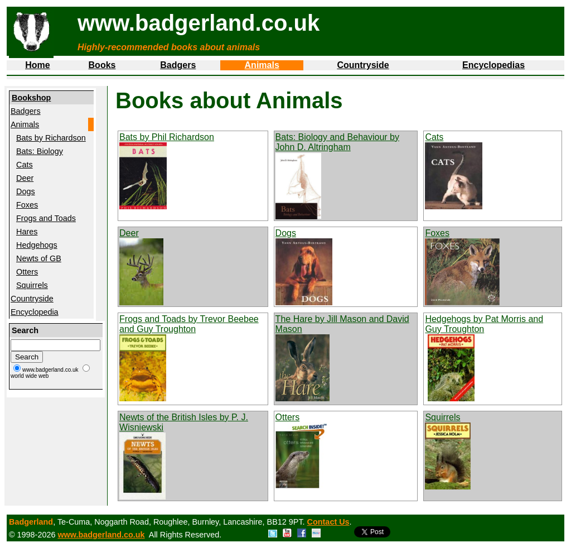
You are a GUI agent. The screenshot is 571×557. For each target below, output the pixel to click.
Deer (24, 178)
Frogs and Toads (46, 218)
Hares (26, 231)
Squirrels (32, 285)
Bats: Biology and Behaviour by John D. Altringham (337, 142)
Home (37, 65)
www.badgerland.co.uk (100, 534)
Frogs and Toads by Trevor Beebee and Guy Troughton (189, 324)
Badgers (178, 65)
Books (102, 65)
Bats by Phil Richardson (166, 137)
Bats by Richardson (51, 137)
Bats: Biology (39, 151)
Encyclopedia (35, 312)
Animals (262, 65)
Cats (24, 164)
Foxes (27, 204)
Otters (27, 271)
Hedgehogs (36, 245)
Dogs (25, 191)
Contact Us (328, 521)
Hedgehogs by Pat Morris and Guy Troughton (484, 324)
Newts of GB (38, 258)
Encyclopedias (493, 65)
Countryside (363, 65)
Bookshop (31, 97)
